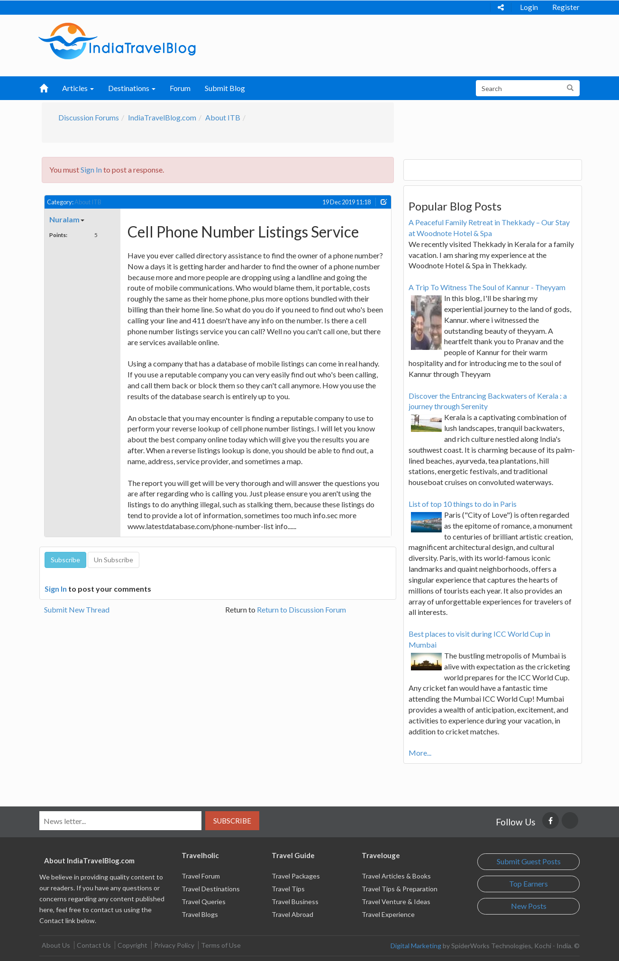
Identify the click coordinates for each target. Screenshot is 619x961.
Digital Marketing (416, 946)
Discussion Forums (88, 117)
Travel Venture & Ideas (396, 901)
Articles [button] (78, 87)
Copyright (132, 945)
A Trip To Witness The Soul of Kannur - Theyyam (487, 287)
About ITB (222, 117)
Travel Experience (388, 914)
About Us (56, 945)
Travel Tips (288, 889)
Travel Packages (296, 876)
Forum (180, 87)
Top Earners (528, 883)
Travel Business (295, 901)
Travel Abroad (292, 914)
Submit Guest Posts (529, 861)
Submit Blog (225, 87)
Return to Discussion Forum (301, 609)
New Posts (528, 905)
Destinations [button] (131, 87)
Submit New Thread (76, 609)
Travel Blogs (200, 914)
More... (420, 752)
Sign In (91, 169)
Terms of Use (221, 945)
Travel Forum (201, 876)
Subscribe (232, 820)
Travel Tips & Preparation (399, 889)
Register (566, 7)
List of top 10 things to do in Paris (463, 503)
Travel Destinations (211, 889)
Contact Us (94, 945)
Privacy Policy (174, 945)
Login (529, 7)
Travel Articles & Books (396, 876)
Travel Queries (204, 901)
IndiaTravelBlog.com (162, 117)
